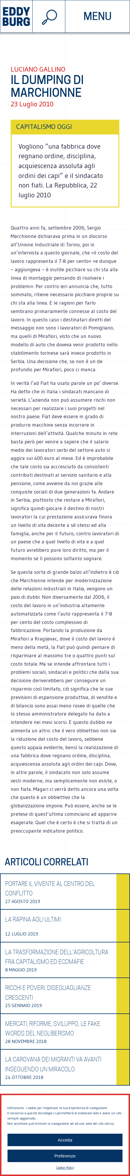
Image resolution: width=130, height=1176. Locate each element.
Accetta (65, 1139)
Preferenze (64, 1155)
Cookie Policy (65, 1167)
